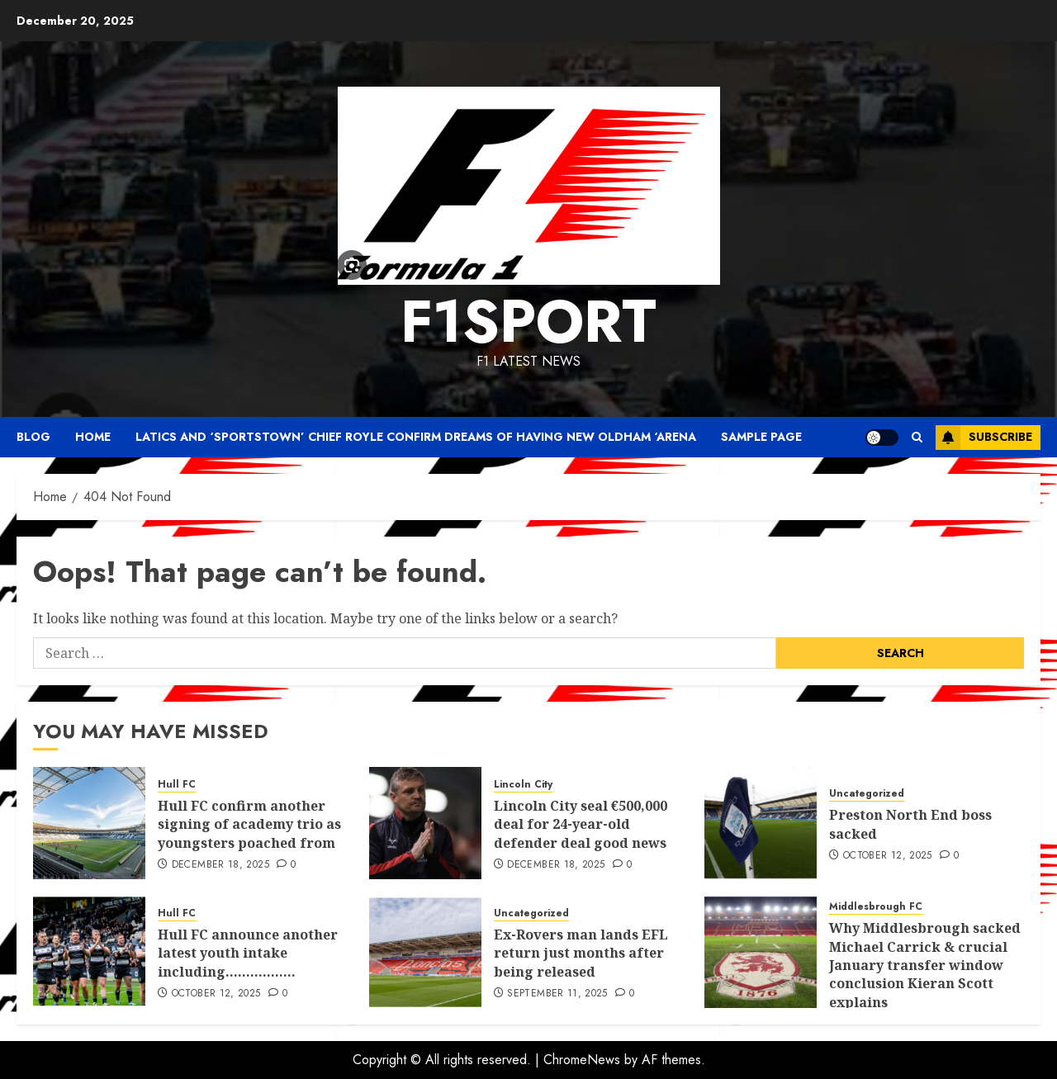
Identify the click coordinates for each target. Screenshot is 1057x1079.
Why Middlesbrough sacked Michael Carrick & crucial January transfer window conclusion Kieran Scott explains (925, 965)
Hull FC (177, 785)
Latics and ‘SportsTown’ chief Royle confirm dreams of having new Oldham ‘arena (415, 436)
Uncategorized (866, 794)
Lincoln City (523, 785)
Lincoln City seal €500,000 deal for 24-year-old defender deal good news (580, 824)
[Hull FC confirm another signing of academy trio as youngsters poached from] (89, 823)
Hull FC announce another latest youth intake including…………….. (248, 953)
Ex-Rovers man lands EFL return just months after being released (581, 953)
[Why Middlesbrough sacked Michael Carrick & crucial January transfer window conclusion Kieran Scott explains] (760, 952)
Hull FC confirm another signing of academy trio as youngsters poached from (249, 824)
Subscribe (984, 437)
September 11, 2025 (557, 994)
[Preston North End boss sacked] (760, 823)
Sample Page (761, 436)
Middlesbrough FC (875, 907)
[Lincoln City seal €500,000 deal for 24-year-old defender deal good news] (425, 823)
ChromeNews (581, 1059)
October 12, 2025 (887, 856)
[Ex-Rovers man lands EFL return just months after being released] (425, 952)
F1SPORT (528, 321)
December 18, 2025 (220, 865)
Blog (33, 436)
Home (93, 436)
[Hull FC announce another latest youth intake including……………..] (89, 952)
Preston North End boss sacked (910, 824)
